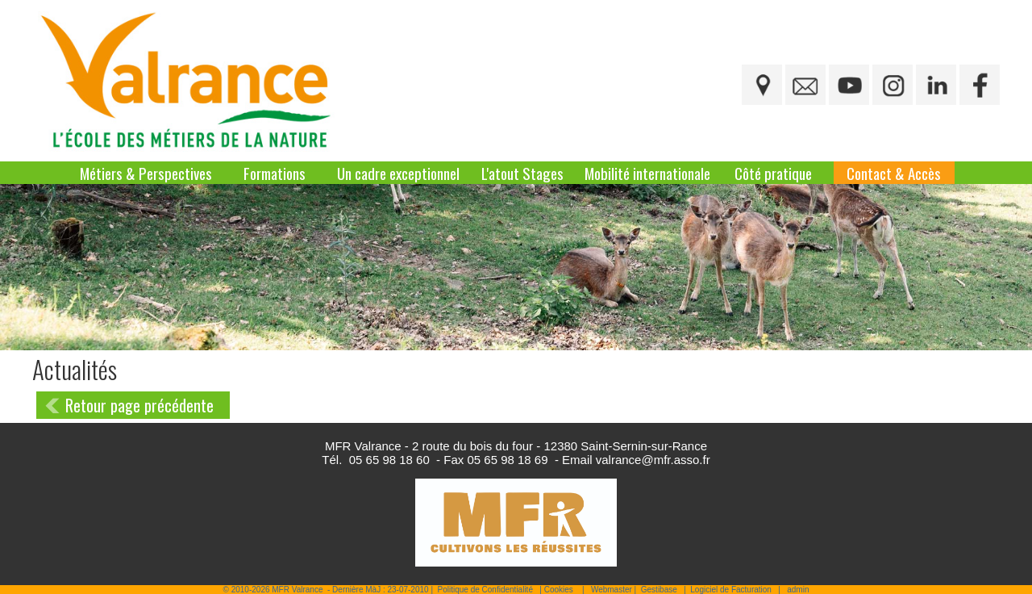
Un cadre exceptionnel (398, 172)
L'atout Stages (522, 172)
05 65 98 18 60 (389, 459)
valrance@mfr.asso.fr (653, 459)
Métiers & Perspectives (146, 172)
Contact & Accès (894, 172)
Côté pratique (773, 172)
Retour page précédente (139, 405)
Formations (274, 172)
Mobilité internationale (647, 172)
